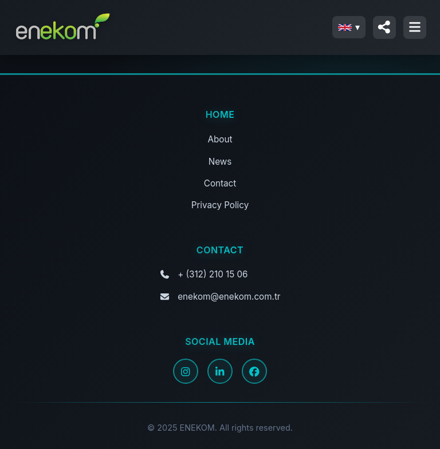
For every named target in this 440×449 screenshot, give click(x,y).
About (220, 139)
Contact (220, 183)
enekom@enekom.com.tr (229, 296)
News (220, 161)
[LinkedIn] (220, 371)
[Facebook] (254, 371)
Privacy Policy (220, 205)
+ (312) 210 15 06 (212, 274)
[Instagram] (185, 371)
